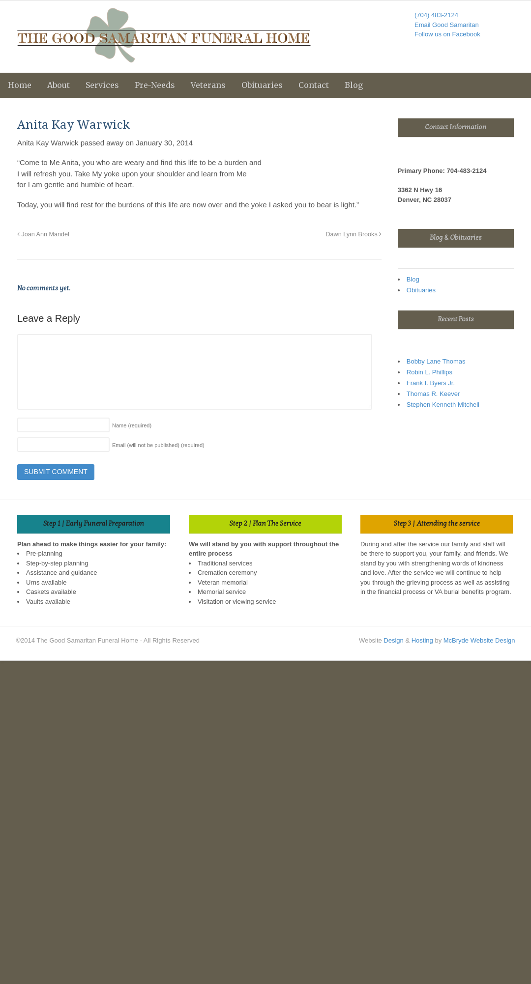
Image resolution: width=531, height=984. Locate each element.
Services (102, 85)
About (58, 85)
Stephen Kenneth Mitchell (443, 404)
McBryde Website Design (479, 640)
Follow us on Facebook (447, 34)
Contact (313, 85)
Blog (354, 85)
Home (19, 85)
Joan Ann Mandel (43, 234)
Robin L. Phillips (429, 372)
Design (393, 640)
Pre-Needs (155, 85)
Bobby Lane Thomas (436, 361)
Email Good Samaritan (446, 24)
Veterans (208, 85)
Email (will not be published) (158, 445)
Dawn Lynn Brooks (353, 234)
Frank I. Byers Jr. (431, 383)
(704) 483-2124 (436, 15)
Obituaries (262, 85)
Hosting (422, 640)
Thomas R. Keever (433, 393)
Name (131, 425)
